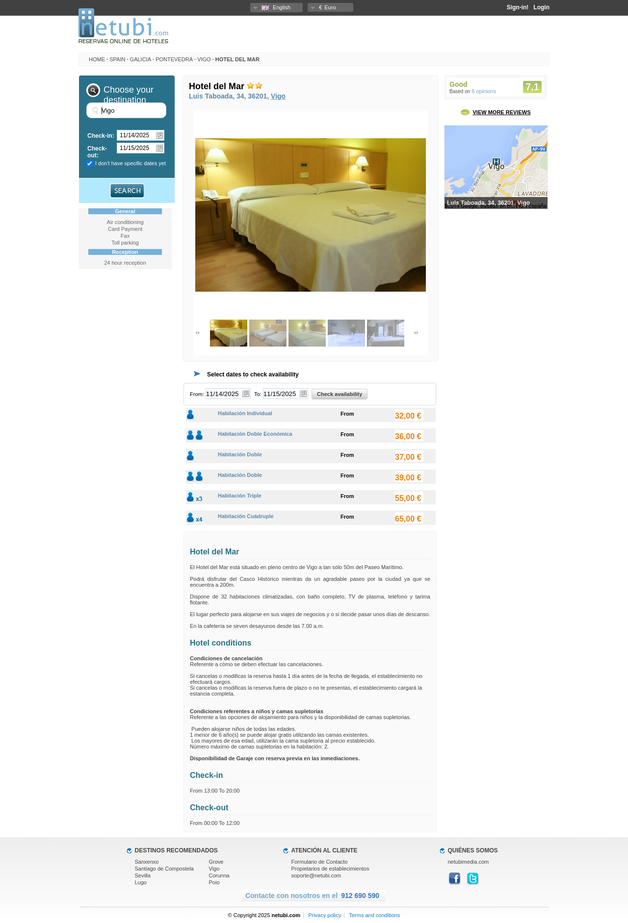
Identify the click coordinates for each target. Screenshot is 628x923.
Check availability (339, 394)
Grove (216, 862)
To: (258, 394)
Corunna (219, 875)
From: (197, 394)
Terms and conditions (374, 915)
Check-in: (100, 135)
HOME (97, 59)
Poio (214, 882)
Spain (117, 59)
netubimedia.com (468, 862)
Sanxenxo (147, 862)
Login (541, 7)
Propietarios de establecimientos (330, 869)
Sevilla (143, 875)
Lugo (141, 882)
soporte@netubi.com (316, 875)
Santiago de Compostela (164, 869)
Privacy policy (324, 915)
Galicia (140, 59)
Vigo (204, 59)
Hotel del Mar (237, 59)
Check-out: (97, 152)
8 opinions (483, 91)
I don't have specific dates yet (130, 163)
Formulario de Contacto (319, 862)
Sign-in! (518, 7)
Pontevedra (174, 59)
